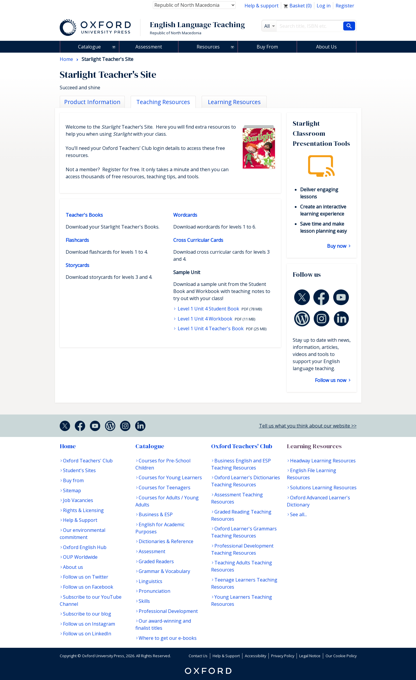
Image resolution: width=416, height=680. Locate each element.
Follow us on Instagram (89, 624)
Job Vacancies (78, 500)
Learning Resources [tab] (234, 102)
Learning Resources (314, 446)
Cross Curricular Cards (198, 240)
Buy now (337, 246)
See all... (298, 514)
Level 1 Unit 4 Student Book (208, 308)
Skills (144, 601)
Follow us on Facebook (88, 587)
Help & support (262, 5)
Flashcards (77, 240)
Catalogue (89, 46)
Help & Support (80, 520)
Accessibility (255, 655)
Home (68, 446)
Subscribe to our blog (87, 614)
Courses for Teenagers (164, 487)
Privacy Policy (282, 655)
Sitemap (72, 490)
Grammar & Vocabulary (164, 571)
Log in (324, 5)
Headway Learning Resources (323, 460)
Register (345, 5)
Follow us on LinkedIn (87, 633)
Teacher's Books (84, 215)
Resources (208, 46)
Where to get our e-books (168, 638)
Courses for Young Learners (170, 477)
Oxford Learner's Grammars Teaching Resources (244, 532)
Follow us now (331, 380)
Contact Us (198, 655)
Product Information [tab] (92, 102)
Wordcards (185, 215)
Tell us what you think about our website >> (308, 425)
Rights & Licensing (83, 510)
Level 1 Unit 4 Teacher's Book (211, 328)
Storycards (77, 265)
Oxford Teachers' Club (88, 460)
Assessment (148, 46)
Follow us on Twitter (85, 577)
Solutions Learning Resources (323, 487)
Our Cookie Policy (341, 655)
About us (73, 567)
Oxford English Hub (84, 547)
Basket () (298, 5)
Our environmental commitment (82, 533)
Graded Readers (156, 561)
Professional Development (168, 611)
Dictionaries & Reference (166, 541)
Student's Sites (79, 470)
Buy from (73, 480)
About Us (326, 46)
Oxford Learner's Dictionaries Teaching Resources (245, 481)
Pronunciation (154, 591)
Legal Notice (310, 655)
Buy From (267, 46)
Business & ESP (156, 514)
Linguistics (150, 581)
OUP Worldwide (80, 557)
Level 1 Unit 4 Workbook (205, 318)
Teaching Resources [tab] (163, 102)
